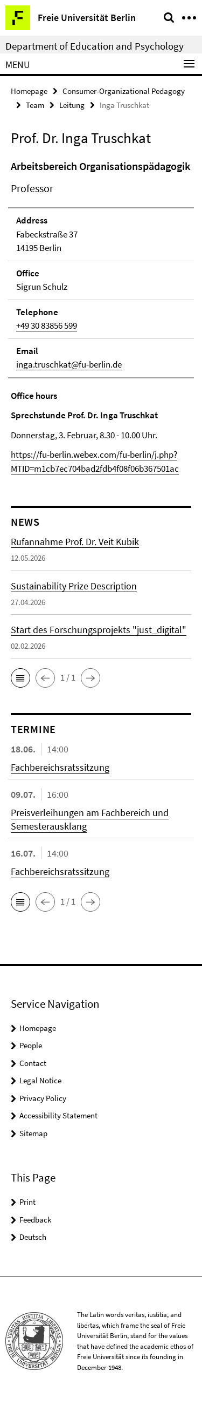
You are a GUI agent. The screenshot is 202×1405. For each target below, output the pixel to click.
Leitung (72, 105)
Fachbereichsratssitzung (60, 767)
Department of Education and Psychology (94, 45)
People (30, 1045)
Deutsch (32, 1237)
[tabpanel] (101, 317)
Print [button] (27, 1202)
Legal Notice (40, 1080)
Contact (32, 1063)
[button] (20, 678)
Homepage (29, 91)
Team (35, 105)
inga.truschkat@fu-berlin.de (69, 364)
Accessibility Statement (58, 1115)
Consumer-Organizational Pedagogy (123, 91)
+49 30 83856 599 (46, 325)
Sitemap (33, 1133)
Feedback (35, 1219)
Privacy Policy (42, 1098)
